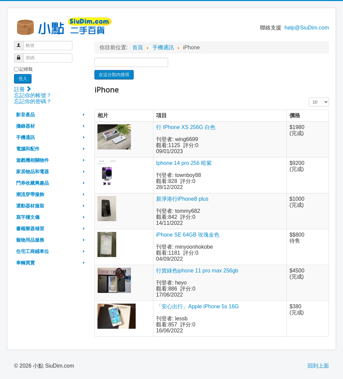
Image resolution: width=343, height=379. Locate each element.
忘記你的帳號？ (33, 95)
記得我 (25, 69)
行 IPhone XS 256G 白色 (185, 127)
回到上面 (318, 366)
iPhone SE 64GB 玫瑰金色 (187, 235)
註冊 (22, 89)
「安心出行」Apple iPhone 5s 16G (197, 306)
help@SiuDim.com (306, 27)
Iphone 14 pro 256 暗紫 (184, 163)
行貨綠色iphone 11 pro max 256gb (197, 270)
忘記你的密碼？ (33, 101)
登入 (22, 78)
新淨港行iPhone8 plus (182, 199)
